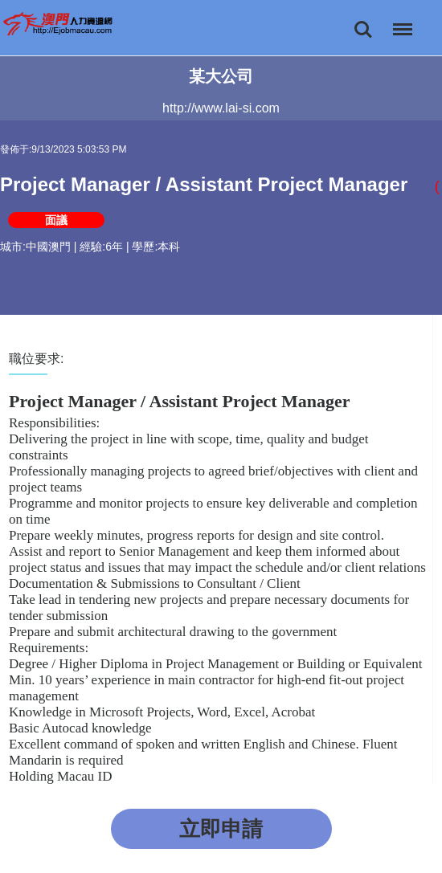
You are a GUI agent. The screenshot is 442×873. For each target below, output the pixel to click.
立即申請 (221, 829)
